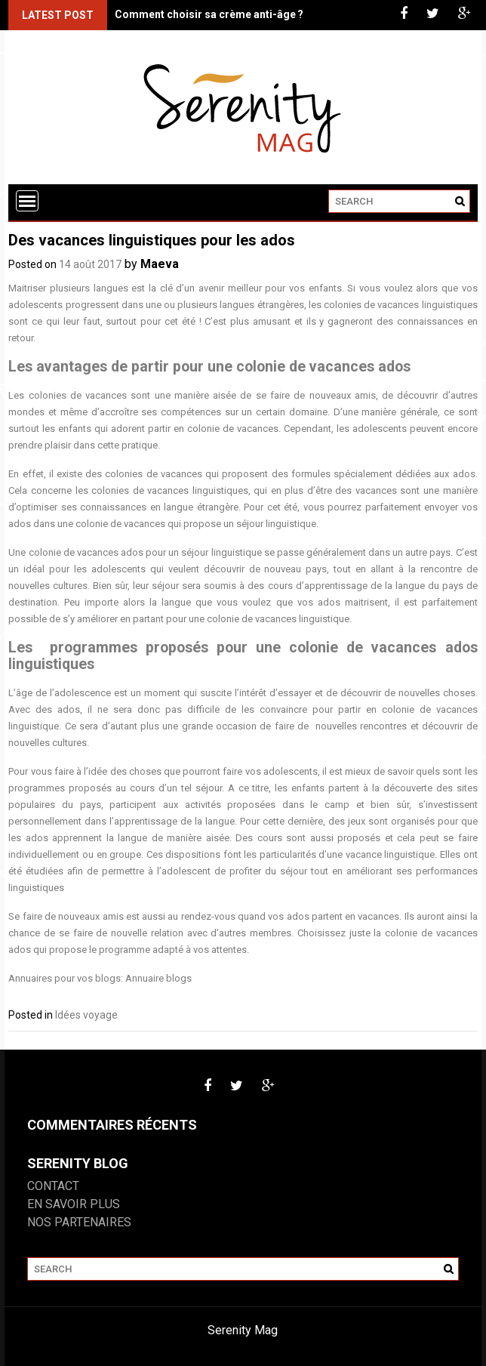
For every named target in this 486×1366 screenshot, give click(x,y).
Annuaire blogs (158, 978)
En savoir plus (73, 1204)
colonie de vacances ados (86, 552)
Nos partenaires (79, 1222)
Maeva (159, 264)
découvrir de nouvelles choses (407, 692)
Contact (53, 1186)
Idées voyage (86, 1015)
